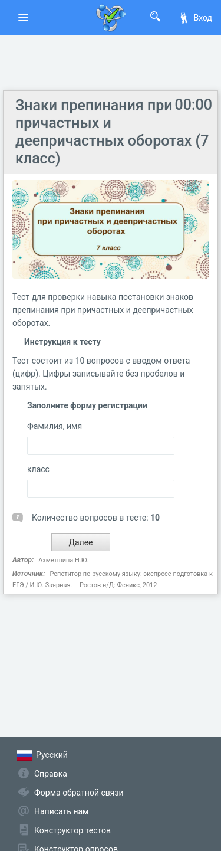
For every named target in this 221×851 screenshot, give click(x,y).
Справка (50, 773)
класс (38, 469)
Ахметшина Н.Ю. (63, 560)
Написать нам (61, 811)
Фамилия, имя (54, 426)
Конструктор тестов (72, 830)
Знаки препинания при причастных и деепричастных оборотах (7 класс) (112, 132)
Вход (195, 18)
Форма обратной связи (79, 792)
